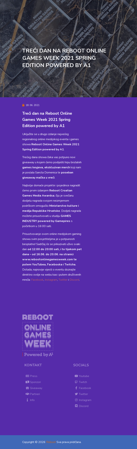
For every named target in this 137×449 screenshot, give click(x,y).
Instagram (51, 280)
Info (31, 400)
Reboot (51, 442)
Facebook (37, 280)
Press (33, 376)
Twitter (63, 280)
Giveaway (35, 388)
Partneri (34, 394)
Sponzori (34, 382)
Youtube (83, 376)
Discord (74, 280)
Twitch (82, 382)
